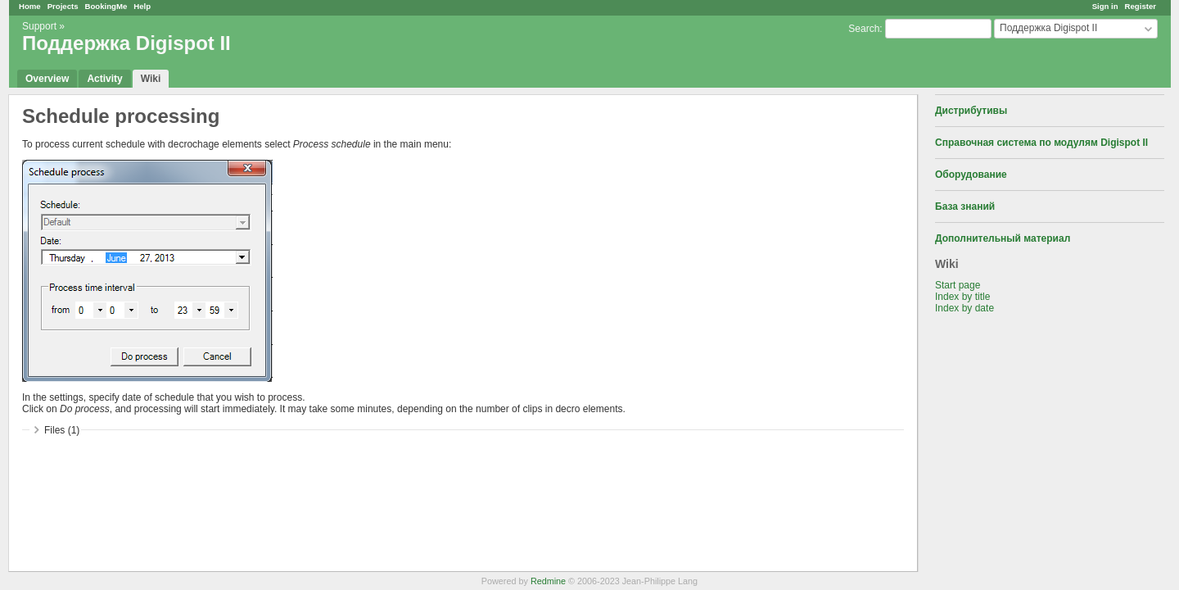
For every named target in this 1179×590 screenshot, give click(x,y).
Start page (957, 285)
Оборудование (971, 174)
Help (142, 6)
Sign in (1105, 6)
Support (39, 26)
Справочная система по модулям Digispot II (1041, 142)
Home (30, 6)
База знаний (965, 206)
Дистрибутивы (971, 110)
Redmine (548, 581)
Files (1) (61, 430)
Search (863, 28)
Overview (47, 78)
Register (1140, 6)
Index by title (962, 296)
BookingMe (106, 6)
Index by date (964, 308)
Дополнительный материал (1002, 238)
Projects (63, 6)
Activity (104, 78)
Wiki (151, 78)
